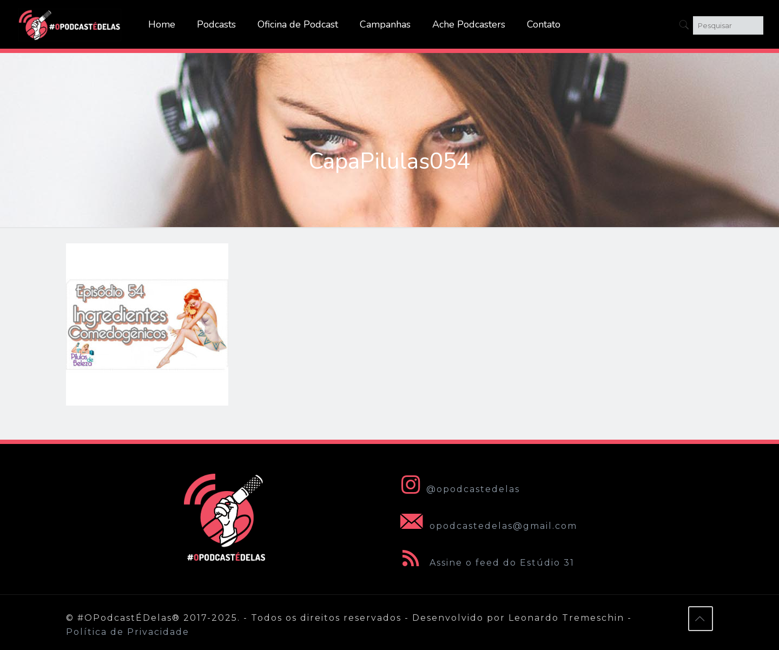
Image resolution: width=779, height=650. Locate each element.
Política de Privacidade (127, 632)
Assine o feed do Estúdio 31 (485, 563)
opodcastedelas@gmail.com (486, 526)
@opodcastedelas (458, 489)
